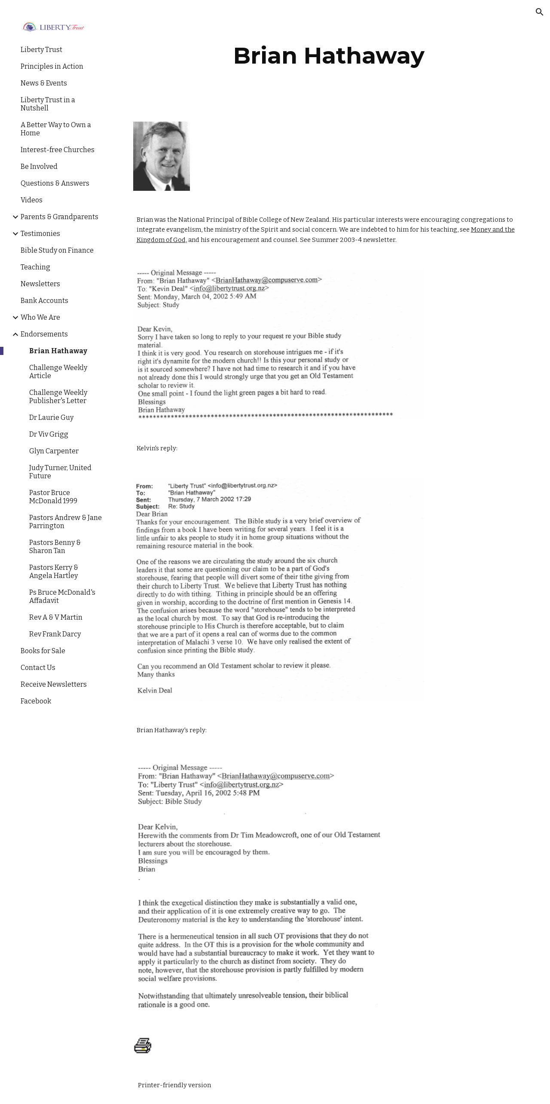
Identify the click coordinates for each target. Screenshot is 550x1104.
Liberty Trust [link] (41, 50)
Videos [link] (32, 200)
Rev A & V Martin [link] (55, 617)
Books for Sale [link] (43, 651)
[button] (539, 12)
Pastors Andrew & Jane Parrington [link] (65, 522)
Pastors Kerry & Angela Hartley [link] (53, 571)
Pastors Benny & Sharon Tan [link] (55, 546)
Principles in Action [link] (52, 66)
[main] (329, 55)
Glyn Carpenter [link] (54, 451)
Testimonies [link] (40, 233)
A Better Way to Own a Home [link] (56, 129)
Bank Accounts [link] (44, 301)
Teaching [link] (35, 267)
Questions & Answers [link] (55, 183)
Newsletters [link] (40, 284)
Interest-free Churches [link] (58, 150)
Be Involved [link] (39, 166)
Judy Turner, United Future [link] (60, 472)
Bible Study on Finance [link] (57, 250)
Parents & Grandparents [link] (59, 217)
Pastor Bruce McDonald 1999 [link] (53, 497)
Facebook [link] (36, 701)
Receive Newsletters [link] (54, 684)
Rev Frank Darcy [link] (55, 634)
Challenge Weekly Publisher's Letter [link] (58, 396)
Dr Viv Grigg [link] (48, 434)
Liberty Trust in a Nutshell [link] (48, 104)
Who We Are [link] (40, 317)
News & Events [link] (44, 83)
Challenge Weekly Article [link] (58, 372)
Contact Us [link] (38, 668)
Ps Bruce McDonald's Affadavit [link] (62, 596)
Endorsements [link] (44, 334)
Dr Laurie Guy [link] (51, 417)
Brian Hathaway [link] (58, 351)
